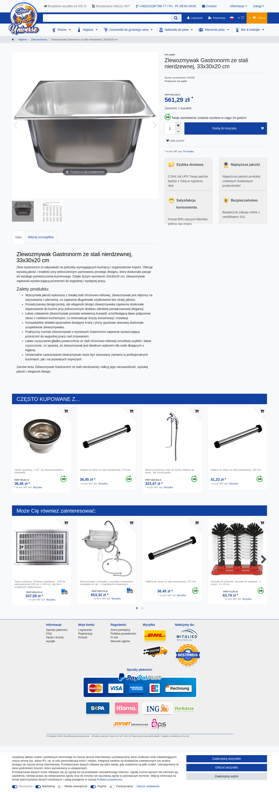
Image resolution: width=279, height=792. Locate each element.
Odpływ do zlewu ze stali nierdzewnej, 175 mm (105, 470)
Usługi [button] (257, 6)
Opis (18, 237)
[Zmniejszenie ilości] (178, 131)
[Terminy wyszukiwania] (106, 18)
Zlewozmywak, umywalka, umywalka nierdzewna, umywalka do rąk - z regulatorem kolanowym (106, 582)
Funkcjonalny (124, 786)
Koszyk (82, 637)
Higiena (88, 29)
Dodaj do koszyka (238, 128)
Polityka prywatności (123, 633)
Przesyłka (188, 151)
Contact (209, 6)
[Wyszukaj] (175, 18)
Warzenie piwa (215, 29)
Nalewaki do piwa (177, 29)
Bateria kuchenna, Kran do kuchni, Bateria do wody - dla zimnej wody (169, 471)
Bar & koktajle (251, 29)
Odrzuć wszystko (226, 767)
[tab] (18, 237)
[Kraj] (232, 17)
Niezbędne (25, 786)
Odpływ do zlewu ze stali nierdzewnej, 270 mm (236, 470)
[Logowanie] (195, 17)
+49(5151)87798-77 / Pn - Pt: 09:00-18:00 (166, 6)
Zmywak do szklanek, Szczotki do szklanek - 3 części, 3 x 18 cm (236, 582)
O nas (114, 637)
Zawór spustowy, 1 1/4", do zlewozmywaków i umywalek (39, 471)
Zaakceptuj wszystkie (226, 758)
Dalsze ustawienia (148, 786)
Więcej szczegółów (41, 237)
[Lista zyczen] (241, 17)
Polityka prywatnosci (109, 779)
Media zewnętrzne (76, 786)
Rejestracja (85, 633)
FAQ (49, 633)
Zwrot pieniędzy (120, 629)
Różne (62, 29)
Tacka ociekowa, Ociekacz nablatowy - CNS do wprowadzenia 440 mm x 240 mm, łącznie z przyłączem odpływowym (39, 584)
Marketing (48, 786)
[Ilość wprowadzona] (170, 128)
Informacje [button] (237, 6)
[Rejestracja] (217, 17)
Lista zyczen (175, 140)
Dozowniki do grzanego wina (129, 29)
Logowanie (85, 629)
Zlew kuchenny (38, 39)
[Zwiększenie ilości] (178, 125)
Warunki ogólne (120, 641)
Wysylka (37, 487)
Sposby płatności (57, 629)
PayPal (101, 786)
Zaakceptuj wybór (227, 776)
